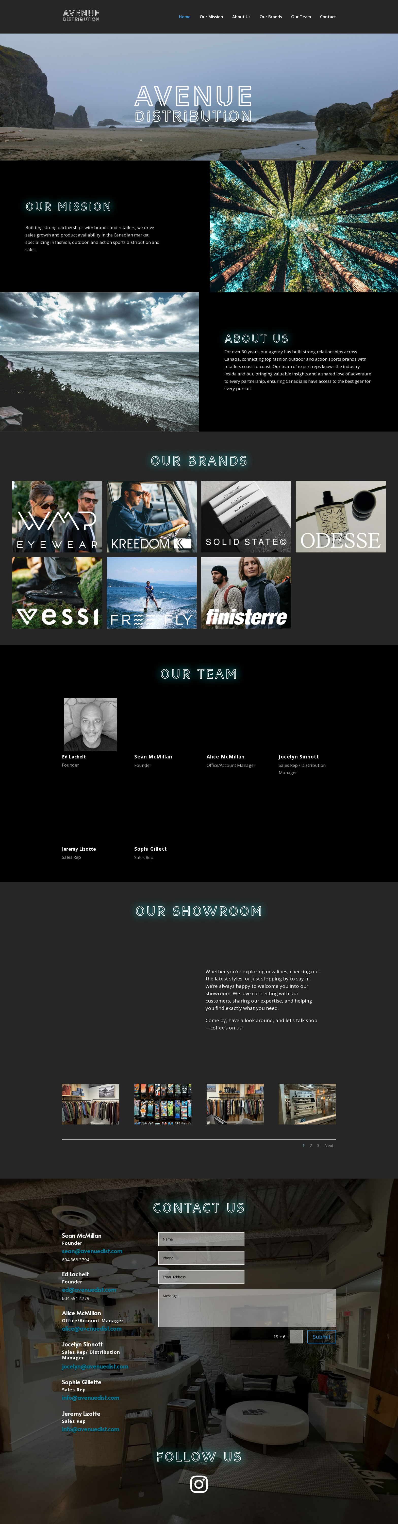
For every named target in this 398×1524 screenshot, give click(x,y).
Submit (321, 1336)
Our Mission (211, 17)
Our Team (301, 17)
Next (329, 1145)
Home (185, 17)
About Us (241, 17)
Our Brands (271, 17)
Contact (328, 17)
